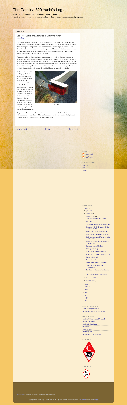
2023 (86, 298)
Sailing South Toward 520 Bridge (96, 251)
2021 (86, 292)
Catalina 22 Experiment (90, 324)
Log (22, 38)
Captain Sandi (89, 154)
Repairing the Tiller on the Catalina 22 (97, 234)
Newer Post (22, 129)
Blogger (96, 399)
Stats (84, 168)
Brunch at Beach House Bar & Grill (96, 262)
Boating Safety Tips (89, 321)
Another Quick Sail (91, 260)
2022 (86, 295)
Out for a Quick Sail (92, 257)
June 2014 (89, 211)
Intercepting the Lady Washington (96, 274)
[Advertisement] (39, 25)
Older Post (73, 129)
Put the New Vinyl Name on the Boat (97, 231)
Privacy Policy (20, 394)
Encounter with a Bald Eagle (94, 246)
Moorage (89, 221)
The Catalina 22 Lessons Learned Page (94, 311)
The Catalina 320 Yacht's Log (37, 10)
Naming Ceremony (92, 249)
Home (47, 129)
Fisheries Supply (88, 329)
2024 (86, 301)
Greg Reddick (89, 157)
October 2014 (90, 281)
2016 (86, 287)
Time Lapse (86, 165)
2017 (86, 289)
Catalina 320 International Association (94, 319)
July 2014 (89, 213)
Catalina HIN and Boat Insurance (96, 219)
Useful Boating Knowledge (91, 308)
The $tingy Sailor (88, 331)
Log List (85, 170)
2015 (86, 284)
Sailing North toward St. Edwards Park (98, 254)
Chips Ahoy (86, 326)
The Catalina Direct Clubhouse (92, 334)
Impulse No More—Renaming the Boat (98, 224)
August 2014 (90, 216)
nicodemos (82, 399)
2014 (86, 208)
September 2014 (91, 278)
